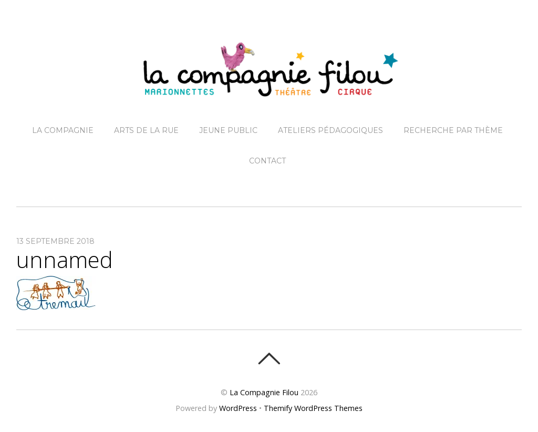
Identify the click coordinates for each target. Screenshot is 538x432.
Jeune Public (228, 130)
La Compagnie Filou (264, 392)
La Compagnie (63, 130)
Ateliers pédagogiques (330, 130)
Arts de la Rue (146, 130)
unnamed (64, 259)
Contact (267, 161)
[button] (56, 293)
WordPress (238, 408)
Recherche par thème (453, 130)
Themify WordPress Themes (313, 408)
